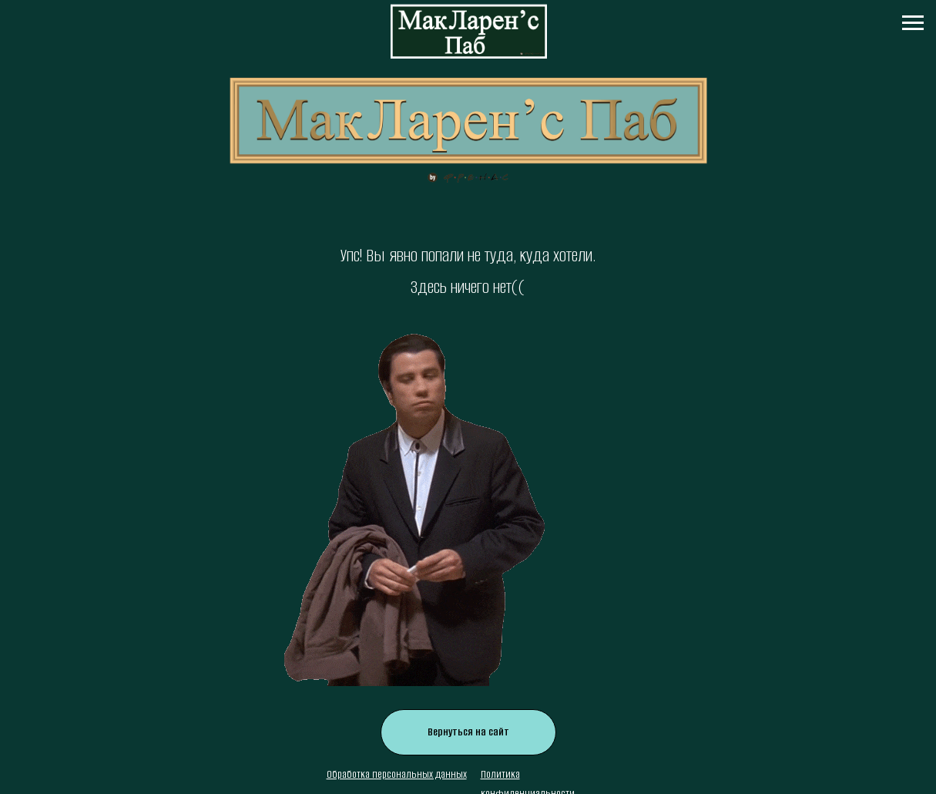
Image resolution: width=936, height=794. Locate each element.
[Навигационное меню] (913, 23)
